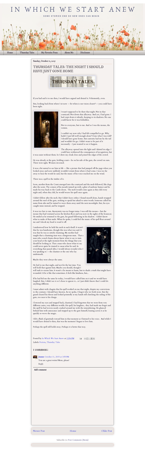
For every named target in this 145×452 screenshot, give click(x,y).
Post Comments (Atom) (78, 440)
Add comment (40, 370)
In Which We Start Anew (53, 338)
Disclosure (85, 52)
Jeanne (41, 357)
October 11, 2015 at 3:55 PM (57, 357)
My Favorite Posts (49, 52)
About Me (69, 52)
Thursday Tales (27, 52)
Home (10, 52)
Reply (41, 364)
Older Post (106, 430)
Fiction (42, 342)
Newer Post (39, 430)
